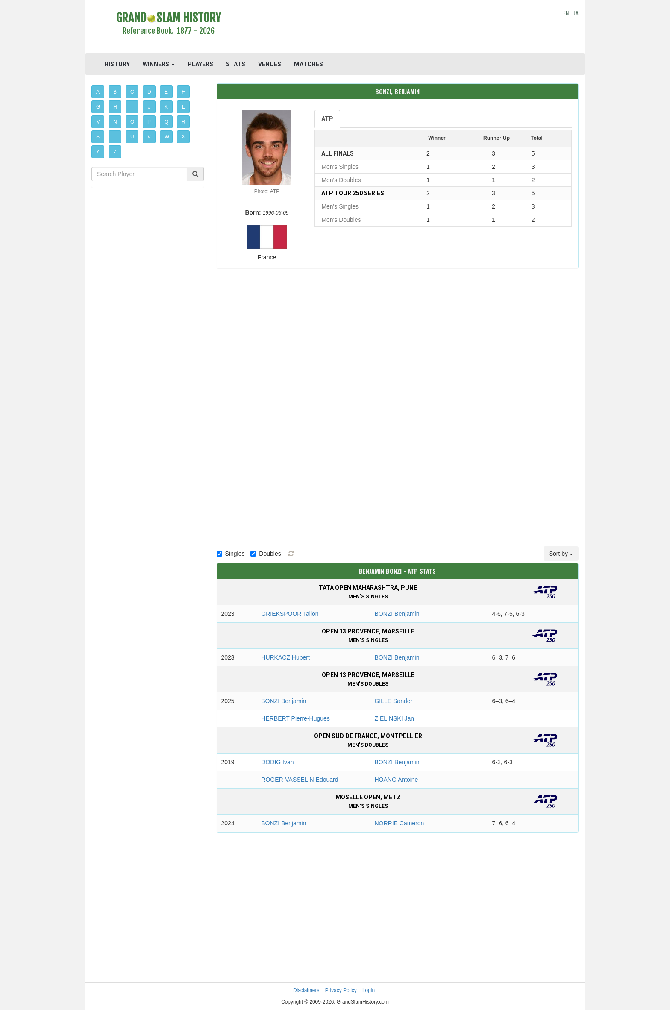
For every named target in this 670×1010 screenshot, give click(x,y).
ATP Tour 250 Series (352, 193)
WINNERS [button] (159, 64)
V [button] (149, 137)
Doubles (265, 553)
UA (575, 12)
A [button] (98, 92)
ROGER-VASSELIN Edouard (299, 779)
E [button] (166, 92)
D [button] (149, 92)
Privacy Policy (341, 990)
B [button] (115, 92)
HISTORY (117, 64)
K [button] (166, 107)
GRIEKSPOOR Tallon (289, 613)
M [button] (98, 122)
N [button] (115, 122)
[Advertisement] (397, 28)
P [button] (149, 122)
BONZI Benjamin (396, 613)
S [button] (98, 137)
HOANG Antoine (396, 779)
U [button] (132, 137)
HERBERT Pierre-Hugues (295, 718)
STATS (235, 64)
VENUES (269, 64)
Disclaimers (306, 990)
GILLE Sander (393, 701)
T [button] (114, 137)
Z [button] (114, 152)
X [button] (183, 137)
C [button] (132, 92)
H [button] (115, 107)
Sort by (561, 553)
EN (566, 12)
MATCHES (308, 64)
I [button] (131, 107)
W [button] (167, 137)
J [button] (149, 107)
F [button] (183, 92)
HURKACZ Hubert (285, 657)
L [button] (183, 107)
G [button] (98, 107)
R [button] (183, 122)
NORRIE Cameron (399, 823)
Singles (231, 553)
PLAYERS (200, 64)
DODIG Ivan (277, 762)
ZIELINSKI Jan (394, 718)
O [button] (132, 122)
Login (368, 990)
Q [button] (166, 122)
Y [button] (98, 152)
